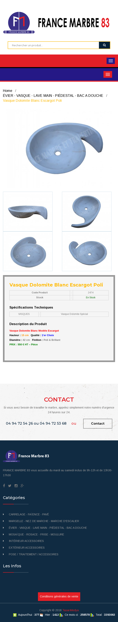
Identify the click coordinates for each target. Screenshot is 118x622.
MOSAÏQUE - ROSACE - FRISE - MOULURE (36, 534)
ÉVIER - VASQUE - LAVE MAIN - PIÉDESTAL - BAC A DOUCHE (53, 96)
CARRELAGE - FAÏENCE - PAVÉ (29, 514)
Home (7, 91)
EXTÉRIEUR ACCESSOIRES (27, 547)
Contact (97, 423)
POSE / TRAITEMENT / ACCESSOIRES (33, 554)
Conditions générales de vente (59, 596)
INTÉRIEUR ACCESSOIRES (26, 541)
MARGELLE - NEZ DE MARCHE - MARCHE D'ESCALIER (44, 521)
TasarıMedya (70, 610)
